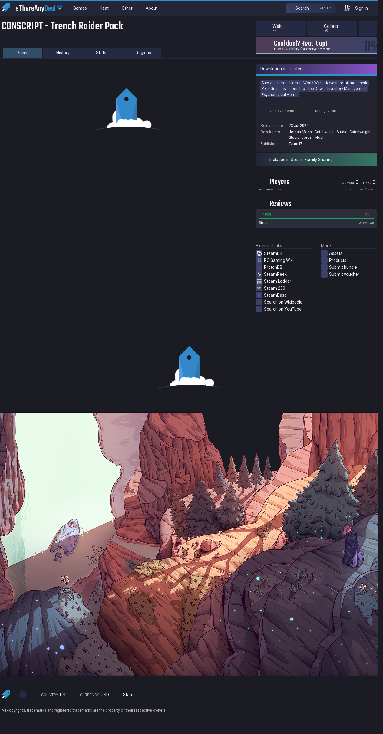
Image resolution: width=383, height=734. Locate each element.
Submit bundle (339, 267)
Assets (331, 253)
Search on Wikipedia (279, 302)
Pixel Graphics (274, 88)
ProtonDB (269, 267)
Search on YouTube (279, 309)
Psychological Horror (280, 94)
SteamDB (269, 253)
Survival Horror (274, 83)
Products (333, 260)
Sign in (365, 8)
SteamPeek (271, 274)
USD (91, 694)
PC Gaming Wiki (275, 260)
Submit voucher (340, 274)
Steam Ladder (273, 281)
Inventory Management (347, 88)
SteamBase (271, 295)
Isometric (297, 88)
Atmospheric (357, 83)
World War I (313, 83)
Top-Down (316, 88)
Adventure (334, 83)
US (50, 694)
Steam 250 (270, 288)
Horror (295, 83)
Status (127, 694)
